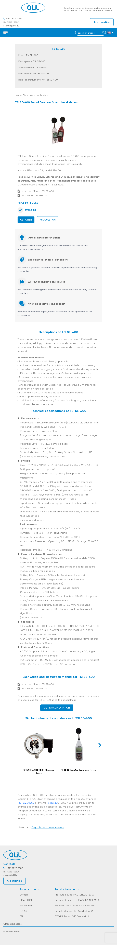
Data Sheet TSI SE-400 (32, 195)
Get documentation (57, 707)
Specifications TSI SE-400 (32, 67)
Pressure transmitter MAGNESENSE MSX (77, 900)
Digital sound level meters (35, 95)
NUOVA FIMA (26, 905)
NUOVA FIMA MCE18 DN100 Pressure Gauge (38, 771)
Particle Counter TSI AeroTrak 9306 (74, 911)
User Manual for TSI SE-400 (33, 73)
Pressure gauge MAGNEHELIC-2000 (75, 894)
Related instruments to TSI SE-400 (38, 79)
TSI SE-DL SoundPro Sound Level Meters (78, 770)
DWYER (24, 894)
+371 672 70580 (14, 18)
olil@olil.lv (13, 25)
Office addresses (12, 924)
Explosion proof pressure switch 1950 (75, 905)
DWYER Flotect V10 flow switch (72, 916)
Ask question (102, 22)
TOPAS (23, 911)
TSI (21, 916)
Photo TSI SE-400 (28, 55)
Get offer (26, 219)
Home (18, 95)
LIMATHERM (26, 900)
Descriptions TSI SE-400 (31, 61)
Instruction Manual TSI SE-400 (36, 191)
